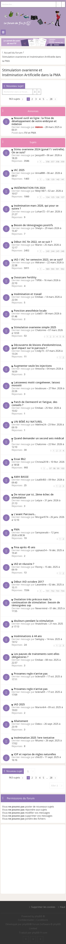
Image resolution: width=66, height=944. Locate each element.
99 (58, 468)
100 (62, 468)
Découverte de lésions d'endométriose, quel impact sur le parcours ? (37, 346)
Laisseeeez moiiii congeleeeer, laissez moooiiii (36, 384)
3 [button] (36, 99)
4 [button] (39, 99)
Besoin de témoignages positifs (33, 225)
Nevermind (41, 608)
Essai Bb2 (20, 459)
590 (52, 269)
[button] (23, 99)
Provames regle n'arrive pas (31, 673)
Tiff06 (38, 280)
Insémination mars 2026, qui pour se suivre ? (35, 207)
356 (47, 161)
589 (47, 269)
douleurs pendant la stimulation (33, 620)
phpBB (26, 924)
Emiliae (39, 296)
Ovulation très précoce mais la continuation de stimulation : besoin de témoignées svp (36, 602)
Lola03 (39, 313)
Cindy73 (39, 350)
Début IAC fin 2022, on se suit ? (33, 241)
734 (62, 591)
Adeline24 (40, 424)
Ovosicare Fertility (25, 277)
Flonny (39, 567)
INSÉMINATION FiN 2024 (29, 188)
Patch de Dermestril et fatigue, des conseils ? (34, 403)
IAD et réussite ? (24, 564)
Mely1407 (40, 190)
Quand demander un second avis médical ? (38, 439)
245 (57, 251)
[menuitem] (26, 920)
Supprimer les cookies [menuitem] (43, 907)
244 (52, 251)
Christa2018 (41, 461)
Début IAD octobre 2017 (29, 581)
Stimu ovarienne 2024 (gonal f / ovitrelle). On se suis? (38, 150)
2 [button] (32, 99)
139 (52, 179)
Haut (62, 907)
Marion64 (40, 707)
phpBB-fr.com (39, 932)
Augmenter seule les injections (33, 365)
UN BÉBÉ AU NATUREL (28, 421)
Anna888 (40, 173)
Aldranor (40, 262)
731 (47, 591)
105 (52, 197)
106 (57, 197)
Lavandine (40, 584)
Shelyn (39, 228)
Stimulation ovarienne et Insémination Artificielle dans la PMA (31, 72)
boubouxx (40, 388)
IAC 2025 (19, 170)
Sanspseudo (42, 532)
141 (62, 179)
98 (54, 468)
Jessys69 (40, 155)
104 (47, 197)
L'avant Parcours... (25, 514)
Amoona (39, 368)
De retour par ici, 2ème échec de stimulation (33, 496)
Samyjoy (39, 639)
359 (62, 161)
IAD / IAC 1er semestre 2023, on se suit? (38, 259)
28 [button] (51, 99)
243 (47, 251)
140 (57, 179)
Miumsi (39, 740)
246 (62, 251)
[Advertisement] (33, 859)
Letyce (38, 500)
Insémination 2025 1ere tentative (34, 737)
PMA (17, 529)
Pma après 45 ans (24, 547)
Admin (39, 127)
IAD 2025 (19, 704)
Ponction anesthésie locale (30, 310)
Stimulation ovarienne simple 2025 (35, 327)
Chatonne (40, 330)
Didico (38, 723)
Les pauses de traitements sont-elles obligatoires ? (35, 655)
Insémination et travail (28, 294)
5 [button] (43, 99)
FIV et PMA (30, 132)
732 (52, 591)
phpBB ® (40, 916)
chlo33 (38, 757)
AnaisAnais (41, 623)
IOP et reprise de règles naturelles (35, 754)
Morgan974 (41, 517)
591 (57, 269)
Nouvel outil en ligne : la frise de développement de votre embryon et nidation (34, 121)
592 (62, 269)
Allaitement (21, 721)
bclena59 (40, 676)
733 (57, 591)
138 (47, 179)
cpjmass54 (41, 550)
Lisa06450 (40, 479)
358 (57, 161)
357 (52, 161)
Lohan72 (40, 211)
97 (50, 468)
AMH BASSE (21, 476)
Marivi (38, 244)
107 (62, 197)
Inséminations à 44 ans (28, 636)
